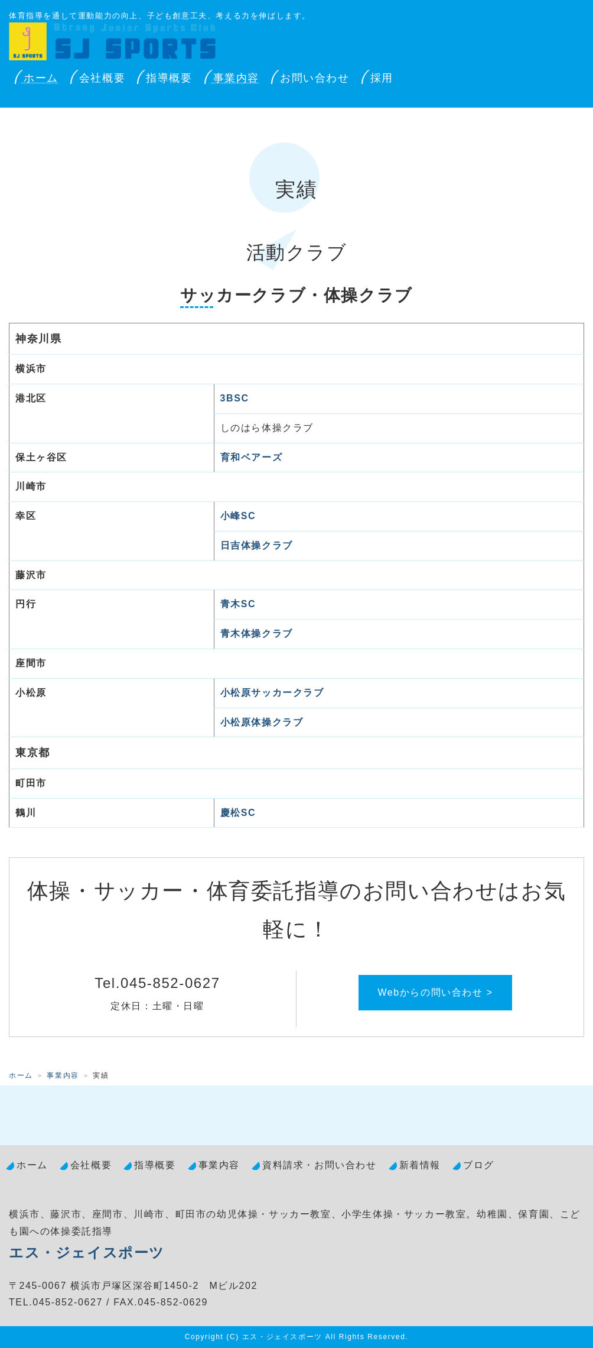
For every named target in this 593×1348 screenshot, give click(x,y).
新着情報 (420, 1165)
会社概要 (102, 78)
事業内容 (236, 78)
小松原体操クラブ (262, 722)
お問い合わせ (315, 78)
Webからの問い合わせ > (435, 992)
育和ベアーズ (251, 457)
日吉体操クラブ (256, 545)
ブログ (478, 1165)
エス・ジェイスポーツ (87, 1252)
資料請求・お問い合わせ (319, 1165)
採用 (381, 78)
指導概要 (169, 78)
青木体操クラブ (256, 633)
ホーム (41, 78)
